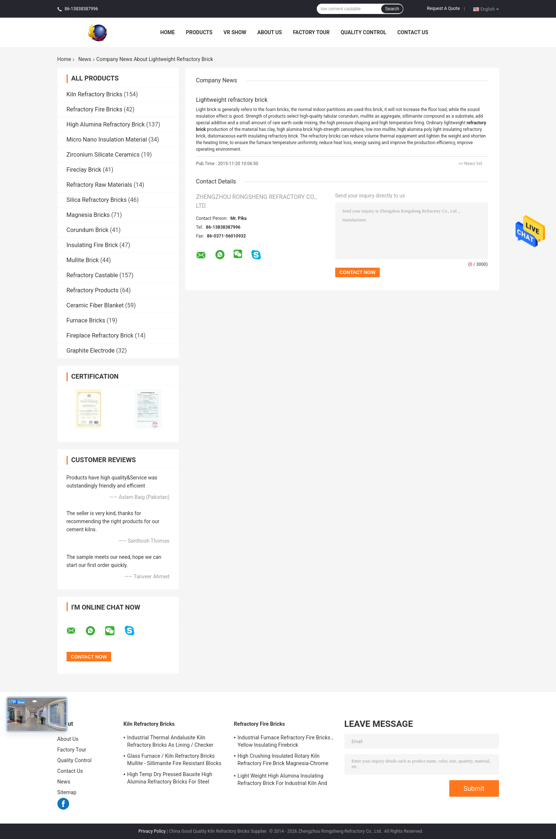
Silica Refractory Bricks (97, 199)
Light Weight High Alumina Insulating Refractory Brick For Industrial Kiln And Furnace (282, 780)
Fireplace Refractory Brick (100, 335)
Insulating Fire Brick (92, 245)
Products (199, 32)
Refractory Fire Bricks (95, 109)
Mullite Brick (83, 260)
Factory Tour (311, 32)
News (84, 59)
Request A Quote (443, 8)
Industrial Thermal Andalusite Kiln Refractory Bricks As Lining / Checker (170, 741)
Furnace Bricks (86, 320)
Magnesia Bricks (88, 214)
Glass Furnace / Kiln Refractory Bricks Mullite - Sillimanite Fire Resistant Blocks (174, 759)
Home (167, 32)
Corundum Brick (88, 229)
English (490, 8)
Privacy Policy (152, 831)
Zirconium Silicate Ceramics (103, 154)
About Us (269, 32)
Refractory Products (93, 290)
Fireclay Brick (84, 169)
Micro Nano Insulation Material (107, 139)
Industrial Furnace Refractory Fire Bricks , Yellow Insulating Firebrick (285, 741)
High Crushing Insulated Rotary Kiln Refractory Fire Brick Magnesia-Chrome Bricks (283, 760)
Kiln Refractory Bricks (95, 94)
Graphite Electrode (91, 350)
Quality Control (363, 32)
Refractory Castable (92, 275)
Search (392, 8)
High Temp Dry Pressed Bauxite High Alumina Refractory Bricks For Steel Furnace (169, 779)
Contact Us (412, 32)
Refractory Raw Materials (99, 184)
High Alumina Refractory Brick (106, 124)
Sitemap (67, 792)
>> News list (470, 163)
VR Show (234, 32)
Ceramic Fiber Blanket (95, 305)
